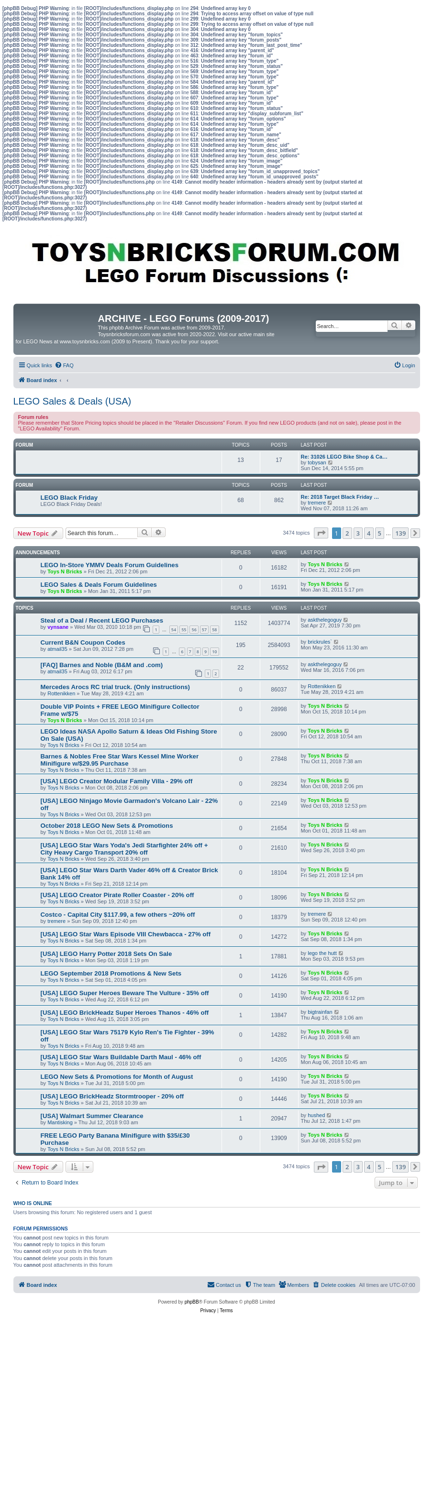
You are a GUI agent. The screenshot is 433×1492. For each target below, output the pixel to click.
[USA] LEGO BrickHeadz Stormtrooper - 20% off (112, 1096)
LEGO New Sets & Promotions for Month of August (117, 1076)
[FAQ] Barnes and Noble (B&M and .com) (102, 665)
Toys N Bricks (64, 571)
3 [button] (358, 533)
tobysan (317, 462)
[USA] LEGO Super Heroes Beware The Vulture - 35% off (125, 993)
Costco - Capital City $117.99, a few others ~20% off (118, 914)
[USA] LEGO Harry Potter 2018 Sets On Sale (106, 953)
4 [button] (368, 533)
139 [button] (400, 533)
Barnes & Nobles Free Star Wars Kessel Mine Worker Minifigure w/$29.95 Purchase (120, 760)
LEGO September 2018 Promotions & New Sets (111, 973)
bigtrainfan (320, 1012)
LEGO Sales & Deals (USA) (72, 401)
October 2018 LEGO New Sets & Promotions (107, 825)
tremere (317, 502)
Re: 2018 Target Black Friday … (340, 497)
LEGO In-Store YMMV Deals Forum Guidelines (109, 565)
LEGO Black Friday (69, 497)
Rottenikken (61, 693)
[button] (321, 532)
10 (214, 651)
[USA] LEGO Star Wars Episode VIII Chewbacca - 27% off (126, 934)
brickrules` (320, 642)
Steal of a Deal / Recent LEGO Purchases (102, 620)
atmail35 (57, 649)
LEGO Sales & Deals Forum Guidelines (99, 584)
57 (204, 629)
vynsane (57, 627)
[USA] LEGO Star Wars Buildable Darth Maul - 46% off (121, 1057)
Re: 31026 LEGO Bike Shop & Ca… (344, 457)
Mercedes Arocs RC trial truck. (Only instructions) (115, 687)
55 (183, 629)
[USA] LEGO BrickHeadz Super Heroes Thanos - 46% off (125, 1012)
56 (193, 629)
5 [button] (379, 533)
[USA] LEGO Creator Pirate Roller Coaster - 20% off (117, 895)
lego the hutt (322, 953)
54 (173, 629)
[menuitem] (64, 365)
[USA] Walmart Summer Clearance (92, 1115)
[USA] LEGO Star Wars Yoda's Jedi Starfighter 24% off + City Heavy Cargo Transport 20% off (124, 849)
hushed (316, 1115)
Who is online (32, 1203)
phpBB (192, 1302)
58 (214, 629)
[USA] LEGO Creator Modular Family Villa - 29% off (117, 781)
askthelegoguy (325, 620)
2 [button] (347, 533)
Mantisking (60, 1122)
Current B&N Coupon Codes (83, 642)
